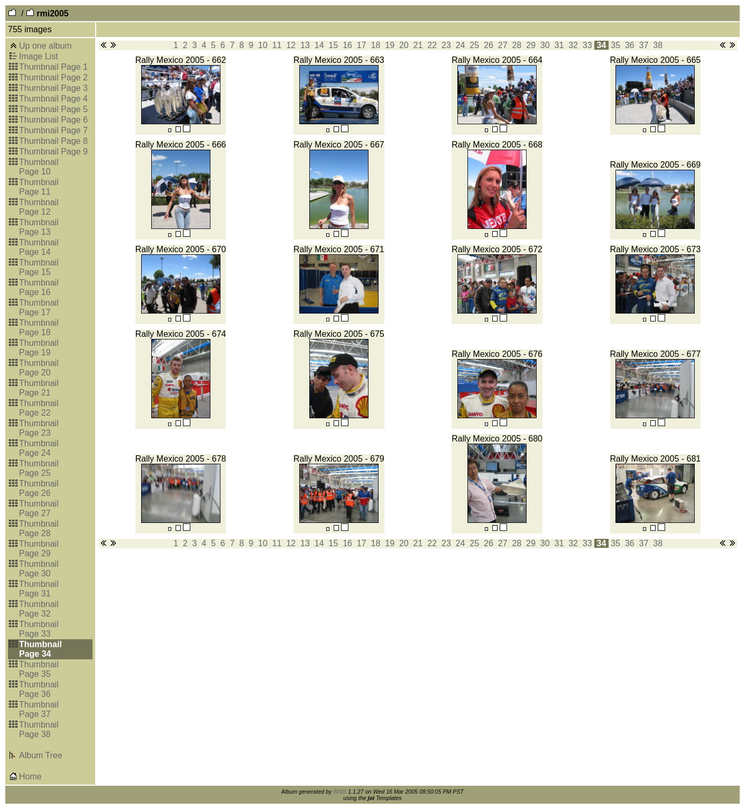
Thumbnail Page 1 (53, 66)
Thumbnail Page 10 (39, 167)
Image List (38, 56)
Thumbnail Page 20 (39, 367)
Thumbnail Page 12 (39, 207)
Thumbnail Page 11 (39, 187)
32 (573, 45)
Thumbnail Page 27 (39, 508)
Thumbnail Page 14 (39, 247)
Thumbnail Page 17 (39, 307)
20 (404, 45)
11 (277, 45)
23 (446, 45)
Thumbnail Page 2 (53, 77)
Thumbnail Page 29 (39, 548)
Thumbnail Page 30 (39, 568)
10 (263, 45)
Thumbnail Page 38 (39, 729)
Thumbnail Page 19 (39, 347)
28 (517, 45)
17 (361, 45)
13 (305, 45)
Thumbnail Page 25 (39, 468)
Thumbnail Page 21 (39, 388)
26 (489, 45)
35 (616, 45)
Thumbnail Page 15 (39, 267)
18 (376, 45)
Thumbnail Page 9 (53, 151)
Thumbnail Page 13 (39, 227)
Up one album (45, 45)
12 (291, 45)
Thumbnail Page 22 (39, 408)
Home (30, 776)
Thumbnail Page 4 (53, 98)
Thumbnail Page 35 (39, 669)
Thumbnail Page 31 (39, 589)
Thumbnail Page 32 (39, 609)
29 (531, 45)
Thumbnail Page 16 (39, 287)
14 (319, 45)
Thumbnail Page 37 (39, 709)
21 (418, 45)
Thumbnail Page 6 (53, 119)
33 (587, 45)
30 (545, 45)
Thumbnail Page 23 (39, 428)
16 (348, 45)
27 (502, 45)
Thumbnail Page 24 (39, 448)
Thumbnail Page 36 (39, 689)
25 (474, 45)
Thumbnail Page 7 (53, 130)
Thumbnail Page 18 (39, 327)
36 (629, 45)
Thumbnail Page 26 (39, 488)
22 (432, 45)
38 (658, 45)
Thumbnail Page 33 (39, 629)
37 (644, 45)
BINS (339, 791)
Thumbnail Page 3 (53, 88)
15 (333, 45)
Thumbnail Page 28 (39, 528)
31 (559, 45)
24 (460, 45)
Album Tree (40, 755)
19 (390, 45)
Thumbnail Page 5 (53, 109)
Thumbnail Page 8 (53, 140)
